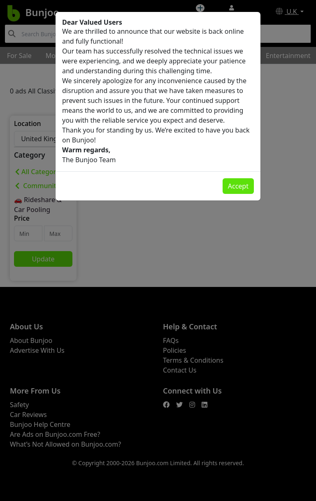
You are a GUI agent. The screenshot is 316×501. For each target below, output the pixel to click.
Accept (238, 186)
